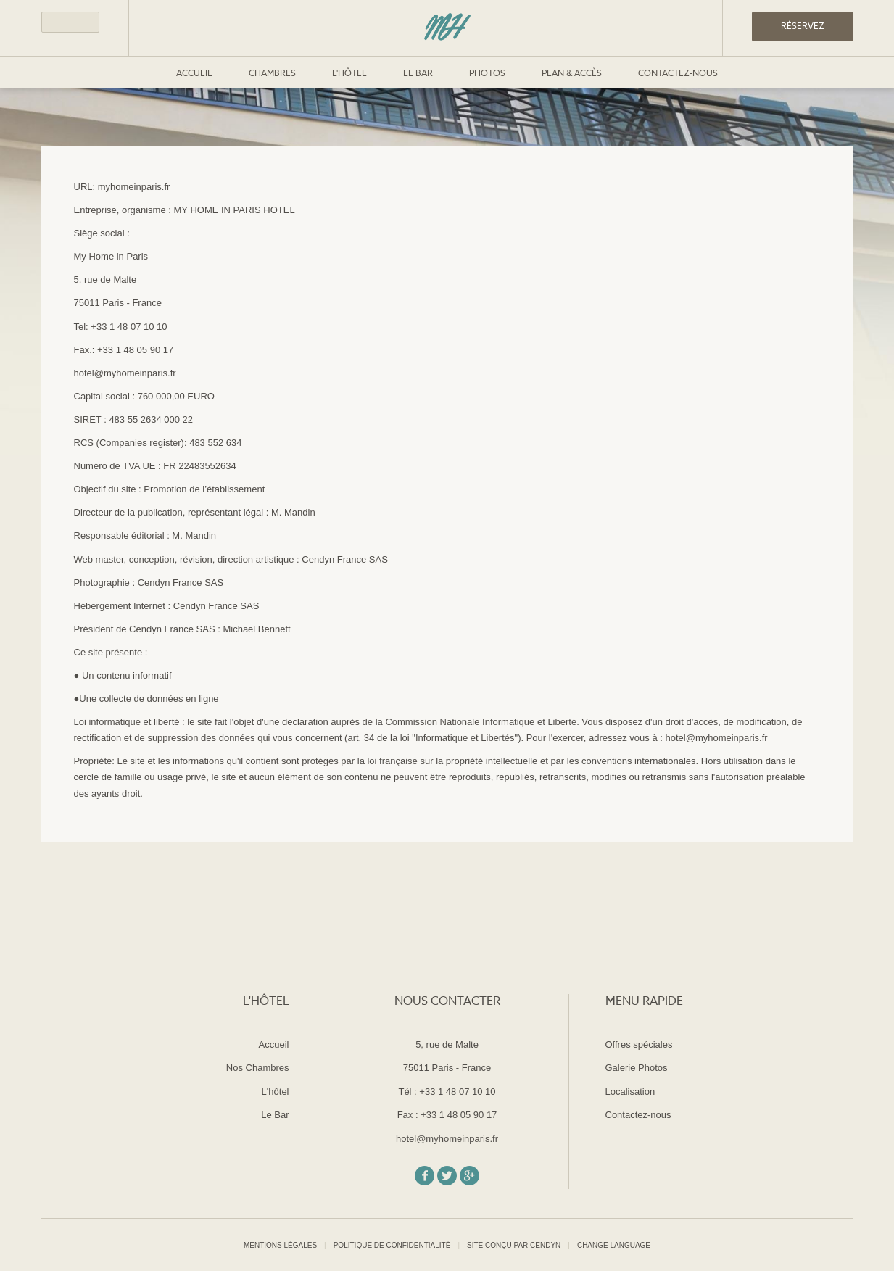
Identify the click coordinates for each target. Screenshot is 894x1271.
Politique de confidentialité (392, 1245)
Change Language (613, 1245)
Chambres (272, 74)
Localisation (630, 1091)
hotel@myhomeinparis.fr (447, 1138)
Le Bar (418, 74)
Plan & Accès (572, 74)
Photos (487, 74)
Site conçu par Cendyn (513, 1245)
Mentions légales (280, 1245)
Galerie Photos (636, 1067)
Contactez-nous (678, 74)
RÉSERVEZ (802, 26)
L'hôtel (349, 74)
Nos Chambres (257, 1067)
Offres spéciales (639, 1044)
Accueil (194, 74)
